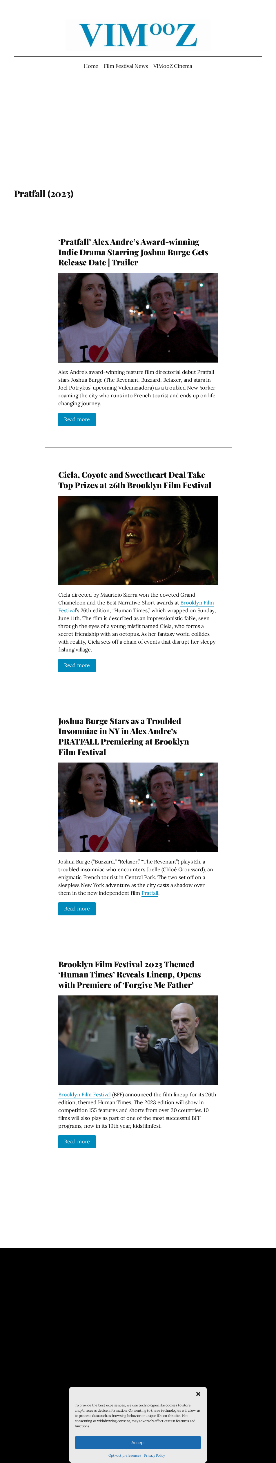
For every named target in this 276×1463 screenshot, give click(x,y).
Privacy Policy (154, 1455)
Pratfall (149, 893)
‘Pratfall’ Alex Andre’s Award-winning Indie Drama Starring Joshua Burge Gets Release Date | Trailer (133, 251)
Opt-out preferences (124, 1455)
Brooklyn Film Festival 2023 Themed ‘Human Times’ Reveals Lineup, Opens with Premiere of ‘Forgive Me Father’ (129, 974)
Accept (138, 1442)
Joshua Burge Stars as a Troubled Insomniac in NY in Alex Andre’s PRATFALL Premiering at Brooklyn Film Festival (123, 736)
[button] (198, 1394)
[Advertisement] (138, 141)
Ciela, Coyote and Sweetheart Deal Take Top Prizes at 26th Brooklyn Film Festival (134, 479)
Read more (77, 419)
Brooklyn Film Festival (84, 1094)
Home (91, 66)
